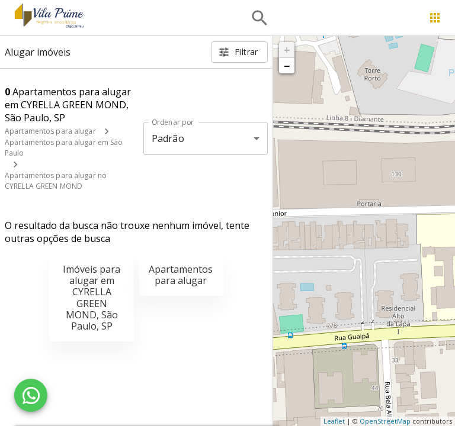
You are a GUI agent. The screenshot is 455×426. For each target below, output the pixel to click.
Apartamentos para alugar (50, 131)
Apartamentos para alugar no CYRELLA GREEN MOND (56, 180)
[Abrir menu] (435, 18)
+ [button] (287, 50)
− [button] (287, 66)
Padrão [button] (168, 138)
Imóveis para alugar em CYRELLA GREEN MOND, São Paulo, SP (91, 298)
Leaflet (334, 421)
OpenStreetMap (385, 421)
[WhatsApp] (30, 395)
